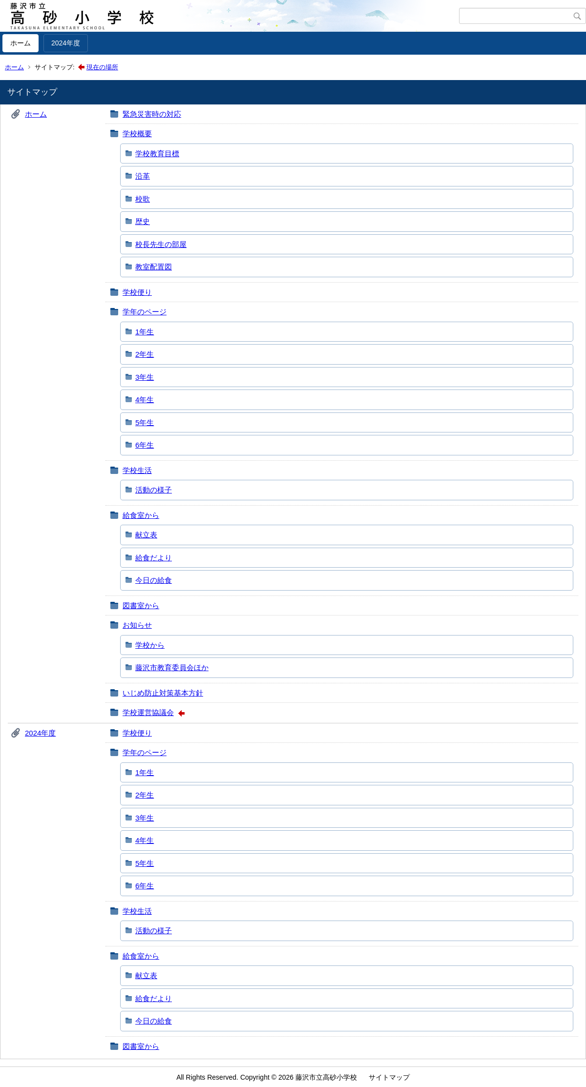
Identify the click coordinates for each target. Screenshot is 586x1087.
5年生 (144, 422)
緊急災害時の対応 (152, 114)
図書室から (141, 605)
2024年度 (65, 43)
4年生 (144, 399)
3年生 (144, 377)
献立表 (146, 535)
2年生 (144, 354)
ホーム (20, 43)
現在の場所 (102, 67)
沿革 (142, 176)
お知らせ (137, 625)
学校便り (137, 292)
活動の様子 (153, 490)
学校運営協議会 (148, 712)
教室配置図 (153, 267)
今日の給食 (153, 580)
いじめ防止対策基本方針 (163, 693)
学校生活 (137, 470)
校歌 (142, 199)
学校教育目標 (157, 153)
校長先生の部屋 (161, 244)
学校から (150, 645)
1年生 (144, 332)
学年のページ (145, 312)
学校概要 (137, 133)
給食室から (141, 515)
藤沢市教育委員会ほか (172, 667)
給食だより (153, 558)
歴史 (142, 221)
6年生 (144, 445)
